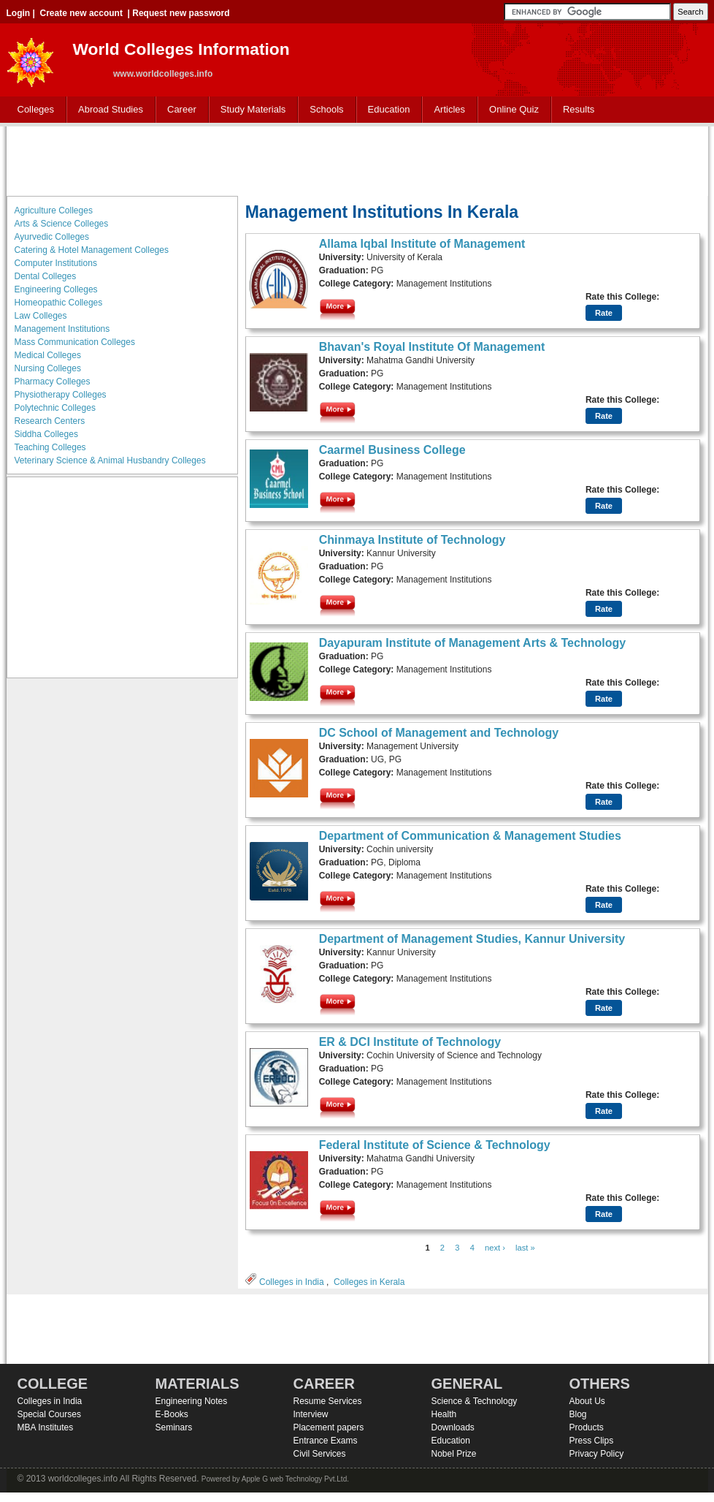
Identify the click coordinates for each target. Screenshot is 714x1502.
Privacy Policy (596, 1454)
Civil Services (319, 1454)
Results (578, 109)
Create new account (81, 13)
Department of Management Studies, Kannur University (472, 939)
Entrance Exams (325, 1440)
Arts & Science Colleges (62, 224)
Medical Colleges (48, 355)
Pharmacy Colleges (53, 381)
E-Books (172, 1414)
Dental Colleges (46, 276)
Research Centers (50, 421)
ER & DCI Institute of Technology (410, 1042)
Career (178, 110)
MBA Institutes (46, 1427)
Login (19, 13)
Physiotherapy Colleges (61, 395)
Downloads (453, 1427)
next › (495, 1247)
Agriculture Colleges (54, 210)
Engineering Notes (192, 1401)
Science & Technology (474, 1401)
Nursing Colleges (48, 368)
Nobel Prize (454, 1454)
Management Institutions (62, 329)
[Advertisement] (357, 159)
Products (586, 1427)
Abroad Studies (107, 110)
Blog (578, 1414)
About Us (587, 1401)
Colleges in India (291, 1282)
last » (525, 1247)
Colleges (33, 110)
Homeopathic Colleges (59, 302)
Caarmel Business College (392, 450)
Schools (323, 110)
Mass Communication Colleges (75, 342)
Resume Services (327, 1401)
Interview (311, 1414)
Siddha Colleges (46, 434)
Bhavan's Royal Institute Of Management (432, 347)
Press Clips (591, 1440)
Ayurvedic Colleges (52, 237)
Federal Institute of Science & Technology (434, 1145)
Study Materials (250, 110)
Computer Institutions (56, 263)
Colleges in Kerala (369, 1282)
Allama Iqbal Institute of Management (422, 244)
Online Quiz (514, 109)
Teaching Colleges (50, 447)
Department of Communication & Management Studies (470, 836)
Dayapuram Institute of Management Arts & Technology (472, 643)
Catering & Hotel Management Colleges (92, 250)
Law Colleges (41, 316)
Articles (449, 109)
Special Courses (49, 1414)
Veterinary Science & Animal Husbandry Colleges (110, 460)
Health (444, 1414)
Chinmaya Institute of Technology (412, 540)
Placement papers (328, 1427)
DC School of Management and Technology (439, 733)
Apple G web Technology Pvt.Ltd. (295, 1479)
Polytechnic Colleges (55, 408)
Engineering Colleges (56, 289)
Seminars (174, 1427)
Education (386, 110)
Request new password (180, 13)
